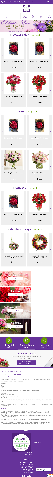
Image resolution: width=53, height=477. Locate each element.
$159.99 (39, 68)
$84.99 (13, 179)
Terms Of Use (5, 476)
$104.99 (39, 103)
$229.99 (13, 68)
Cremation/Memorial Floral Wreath (13, 256)
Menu (5, 17)
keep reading (17, 342)
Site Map (33, 476)
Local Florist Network (24, 476)
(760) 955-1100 (7, 1)
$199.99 (39, 262)
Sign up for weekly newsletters (26, 330)
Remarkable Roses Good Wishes (13, 97)
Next (50, 55)
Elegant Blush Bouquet (39, 173)
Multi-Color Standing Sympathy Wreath (39, 256)
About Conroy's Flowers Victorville (11, 339)
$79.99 (13, 103)
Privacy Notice (13, 476)
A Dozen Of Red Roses (39, 96)
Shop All (36, 35)
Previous (2, 55)
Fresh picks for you (26, 323)
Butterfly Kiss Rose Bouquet (13, 61)
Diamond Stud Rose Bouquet (39, 61)
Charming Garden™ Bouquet (13, 173)
